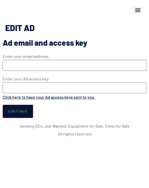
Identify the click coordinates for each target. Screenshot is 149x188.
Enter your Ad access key (26, 79)
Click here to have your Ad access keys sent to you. (49, 97)
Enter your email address (26, 56)
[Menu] (137, 10)
